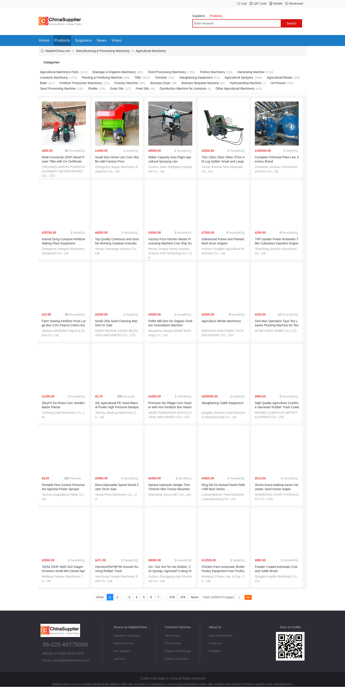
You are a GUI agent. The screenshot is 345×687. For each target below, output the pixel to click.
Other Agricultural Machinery (235, 88)
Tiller (138, 77)
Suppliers (199, 16)
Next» (195, 597)
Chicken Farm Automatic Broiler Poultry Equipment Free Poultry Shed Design (223, 571)
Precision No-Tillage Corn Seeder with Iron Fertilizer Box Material (170, 407)
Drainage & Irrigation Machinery (114, 72)
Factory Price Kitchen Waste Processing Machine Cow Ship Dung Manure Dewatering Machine (170, 243)
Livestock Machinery (54, 77)
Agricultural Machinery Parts (59, 72)
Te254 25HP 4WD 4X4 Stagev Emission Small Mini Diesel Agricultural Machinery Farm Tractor (63, 571)
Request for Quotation (126, 635)
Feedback (214, 651)
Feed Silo (142, 88)
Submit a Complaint (176, 658)
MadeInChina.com (57, 51)
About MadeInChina (220, 635)
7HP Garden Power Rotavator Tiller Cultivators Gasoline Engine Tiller (276, 243)
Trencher (161, 77)
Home (44, 40)
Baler (43, 83)
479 (182, 597)
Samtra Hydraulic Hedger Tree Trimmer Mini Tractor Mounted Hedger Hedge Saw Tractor (169, 489)
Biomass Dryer (160, 83)
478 (172, 597)
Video (117, 40)
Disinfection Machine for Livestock (183, 88)
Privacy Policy (173, 643)
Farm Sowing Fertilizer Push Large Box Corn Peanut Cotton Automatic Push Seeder (64, 325)
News (102, 40)
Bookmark (296, 3)
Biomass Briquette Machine (200, 83)
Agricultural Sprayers (239, 77)
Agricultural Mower (279, 77)
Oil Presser (278, 83)
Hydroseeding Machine (245, 83)
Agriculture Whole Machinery (221, 321)
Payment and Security (178, 651)
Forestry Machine (126, 83)
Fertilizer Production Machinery (81, 83)
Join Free (119, 658)
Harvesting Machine (251, 72)
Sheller (93, 88)
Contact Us (215, 643)
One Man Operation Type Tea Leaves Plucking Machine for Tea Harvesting (276, 325)
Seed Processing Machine (58, 88)
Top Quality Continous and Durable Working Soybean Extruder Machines (117, 243)
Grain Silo (116, 88)
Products (217, 16)
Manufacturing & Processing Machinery (103, 51)
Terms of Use (172, 635)
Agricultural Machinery (151, 51)
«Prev (100, 597)
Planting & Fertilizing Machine (102, 77)
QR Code (260, 3)
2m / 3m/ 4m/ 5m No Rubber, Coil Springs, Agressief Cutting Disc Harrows (169, 571)
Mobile (278, 3)
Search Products (123, 643)
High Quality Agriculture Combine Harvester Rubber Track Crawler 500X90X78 (277, 407)
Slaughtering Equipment (196, 77)
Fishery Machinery (212, 72)
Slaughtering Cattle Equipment (222, 403)
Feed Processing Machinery (167, 72)
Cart (244, 3)
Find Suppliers (122, 651)
